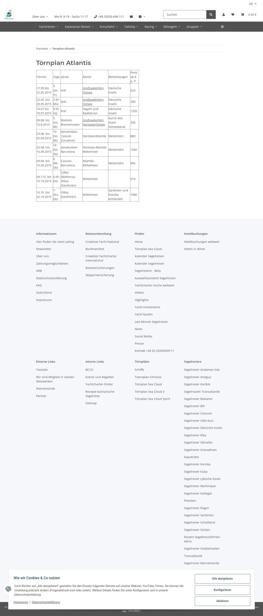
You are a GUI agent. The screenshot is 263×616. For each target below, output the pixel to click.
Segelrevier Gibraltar (198, 442)
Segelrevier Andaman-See (202, 370)
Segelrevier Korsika (197, 464)
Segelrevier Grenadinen (200, 450)
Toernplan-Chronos (148, 377)
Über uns (42, 256)
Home (139, 242)
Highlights (142, 300)
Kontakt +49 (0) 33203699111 (154, 351)
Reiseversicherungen (99, 268)
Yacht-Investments (147, 307)
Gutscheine (44, 292)
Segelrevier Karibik (197, 384)
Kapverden (191, 457)
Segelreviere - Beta (148, 271)
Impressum (22, 603)
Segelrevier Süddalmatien (202, 548)
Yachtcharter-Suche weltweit (154, 285)
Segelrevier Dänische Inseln (203, 428)
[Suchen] (185, 14)
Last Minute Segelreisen (151, 322)
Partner (41, 396)
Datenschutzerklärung (47, 603)
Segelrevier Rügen (196, 508)
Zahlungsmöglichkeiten (52, 263)
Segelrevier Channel (198, 413)
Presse (139, 343)
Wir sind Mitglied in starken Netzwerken (55, 379)
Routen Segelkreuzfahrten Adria (202, 539)
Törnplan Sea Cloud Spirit (152, 399)
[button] (223, 14)
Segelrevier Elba (195, 435)
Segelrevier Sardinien (199, 515)
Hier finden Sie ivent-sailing (55, 242)
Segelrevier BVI (194, 406)
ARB (39, 271)
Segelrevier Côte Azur (199, 421)
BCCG (89, 370)
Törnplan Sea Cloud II (149, 392)
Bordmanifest (94, 249)
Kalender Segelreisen (149, 256)
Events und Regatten (99, 377)
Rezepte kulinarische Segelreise (99, 394)
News (138, 329)
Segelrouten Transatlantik (202, 392)
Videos (139, 292)
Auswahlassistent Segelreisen (155, 278)
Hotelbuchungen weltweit (201, 242)
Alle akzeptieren (221, 580)
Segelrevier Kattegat (198, 493)
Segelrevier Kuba (196, 472)
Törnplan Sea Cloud (148, 249)
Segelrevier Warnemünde (201, 563)
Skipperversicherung (99, 275)
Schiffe (139, 370)
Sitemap (91, 403)
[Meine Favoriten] (233, 14)
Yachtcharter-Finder (99, 384)
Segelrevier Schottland (199, 522)
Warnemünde (45, 388)
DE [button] (251, 4)
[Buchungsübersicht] (249, 14)
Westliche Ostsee (196, 570)
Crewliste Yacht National (102, 242)
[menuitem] (40, 17)
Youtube (42, 370)
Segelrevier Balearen (198, 399)
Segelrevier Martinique (200, 486)
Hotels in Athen (194, 249)
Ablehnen (221, 601)
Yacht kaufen (144, 314)
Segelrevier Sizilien (197, 530)
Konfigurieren (221, 590)
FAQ (39, 285)
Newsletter (43, 249)
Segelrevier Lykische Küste (202, 479)
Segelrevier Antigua (197, 377)
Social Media (143, 336)
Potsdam (190, 501)
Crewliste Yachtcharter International (101, 258)
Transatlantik (193, 556)
